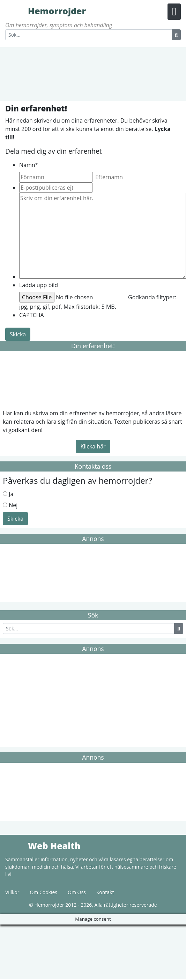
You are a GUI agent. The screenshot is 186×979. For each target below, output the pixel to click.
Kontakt (105, 892)
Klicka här (92, 446)
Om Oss (77, 892)
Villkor (12, 892)
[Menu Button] (174, 11)
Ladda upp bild (38, 285)
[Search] (88, 34)
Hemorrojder (15, 10)
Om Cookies (43, 892)
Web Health (15, 845)
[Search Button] (176, 34)
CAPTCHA (31, 315)
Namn (28, 165)
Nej (13, 505)
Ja (11, 494)
